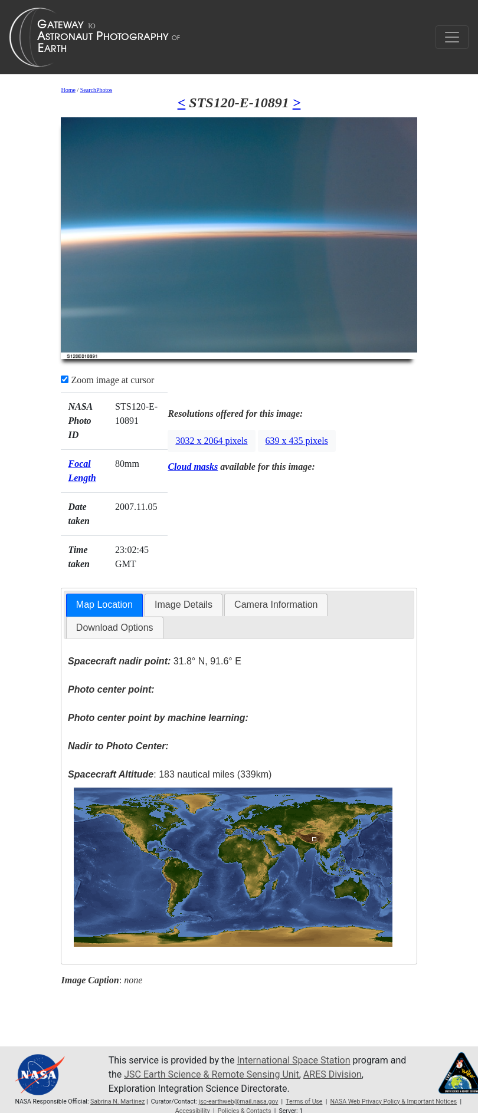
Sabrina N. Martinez (117, 1101)
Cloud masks (193, 467)
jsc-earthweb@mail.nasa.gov (239, 1101)
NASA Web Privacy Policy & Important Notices (393, 1101)
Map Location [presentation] (104, 605)
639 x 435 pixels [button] (297, 441)
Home (68, 90)
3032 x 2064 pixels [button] (211, 441)
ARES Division (332, 1074)
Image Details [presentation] (183, 605)
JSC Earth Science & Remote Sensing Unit (211, 1074)
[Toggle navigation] (452, 37)
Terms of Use (304, 1101)
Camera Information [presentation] (275, 605)
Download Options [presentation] (114, 628)
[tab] (104, 605)
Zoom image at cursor (107, 380)
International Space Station (293, 1060)
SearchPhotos (96, 90)
